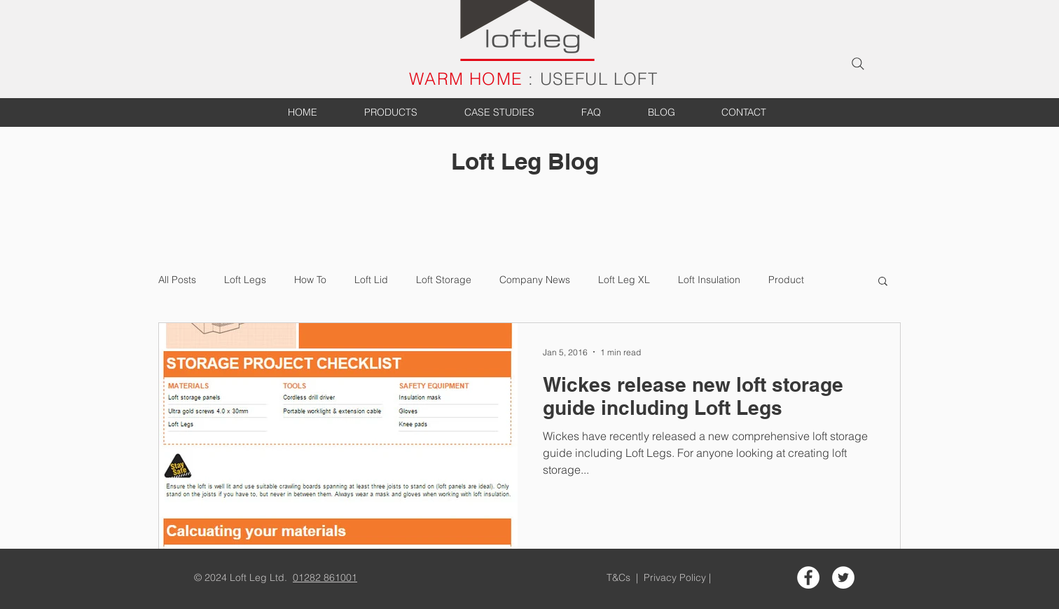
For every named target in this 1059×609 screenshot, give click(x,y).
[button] (883, 282)
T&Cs (620, 577)
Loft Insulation (709, 279)
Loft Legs (245, 279)
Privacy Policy (676, 577)
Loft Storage (443, 279)
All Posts (177, 279)
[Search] (858, 63)
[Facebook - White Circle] (808, 577)
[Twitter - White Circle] (843, 577)
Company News (534, 279)
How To (310, 279)
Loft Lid (371, 279)
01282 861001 (325, 577)
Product (786, 279)
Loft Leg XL (624, 279)
